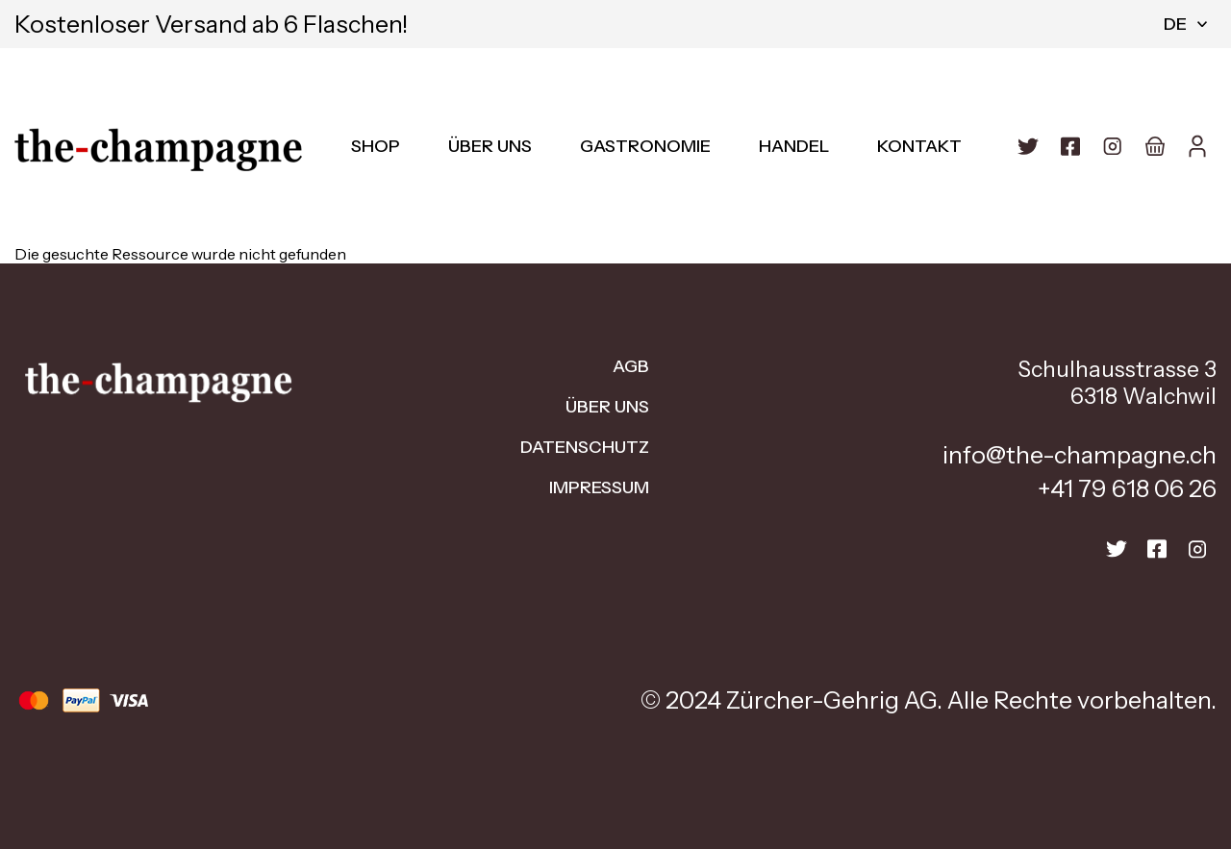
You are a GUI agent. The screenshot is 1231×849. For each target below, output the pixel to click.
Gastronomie (645, 146)
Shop (375, 146)
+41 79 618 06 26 (1127, 488)
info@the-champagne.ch (1079, 454)
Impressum (599, 487)
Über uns (490, 146)
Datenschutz (584, 447)
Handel (794, 146)
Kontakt (919, 146)
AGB (631, 366)
